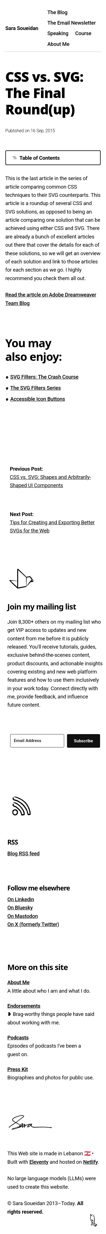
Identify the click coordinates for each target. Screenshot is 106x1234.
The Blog (57, 12)
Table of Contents (36, 158)
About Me (58, 44)
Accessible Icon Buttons (37, 399)
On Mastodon (22, 916)
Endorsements (23, 1006)
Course (83, 33)
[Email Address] (37, 740)
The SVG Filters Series (35, 388)
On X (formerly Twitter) (33, 924)
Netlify (90, 1162)
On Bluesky (20, 908)
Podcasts (18, 1038)
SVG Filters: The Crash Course (44, 377)
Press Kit (17, 1069)
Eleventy (38, 1162)
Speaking (57, 33)
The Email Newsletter (71, 23)
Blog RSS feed (23, 853)
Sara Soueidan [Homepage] (21, 28)
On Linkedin (20, 899)
